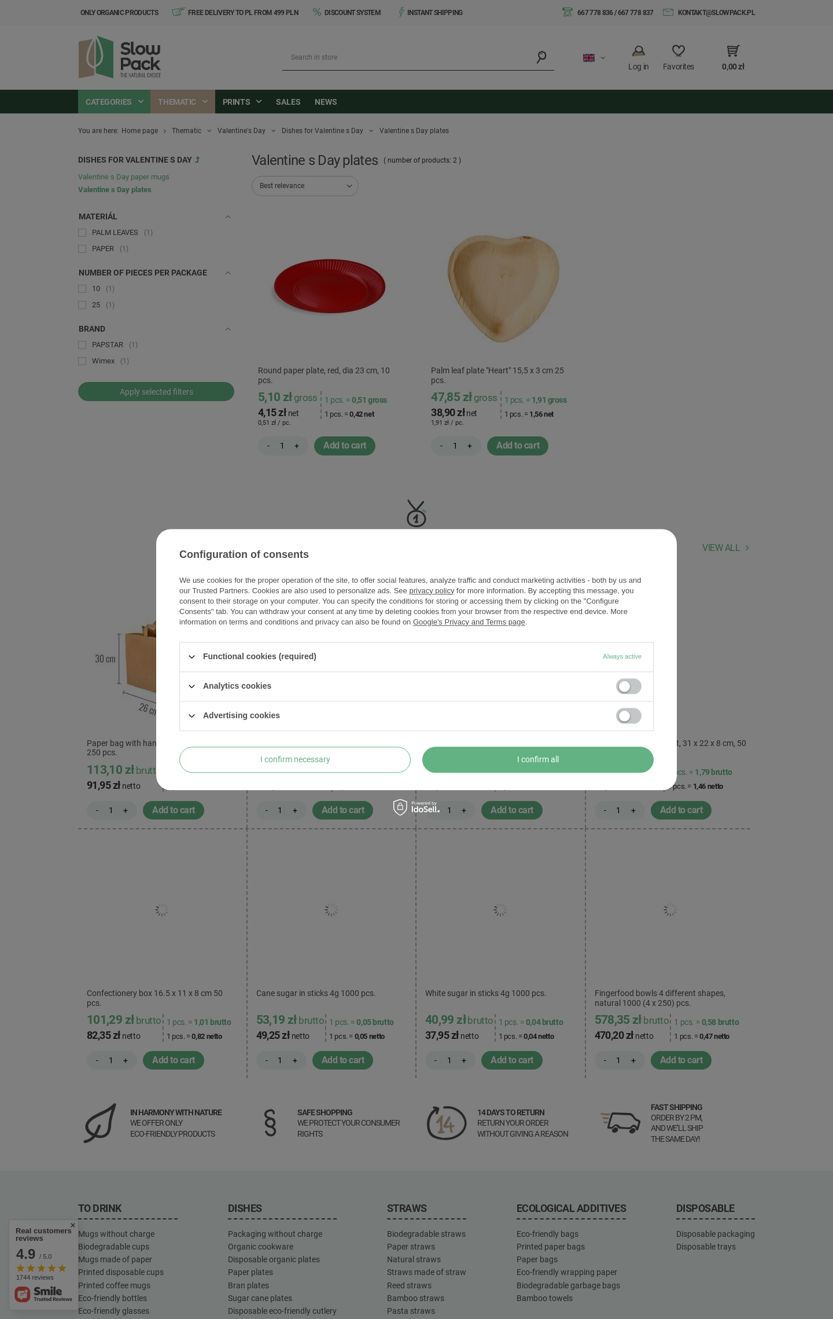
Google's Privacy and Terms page (469, 622)
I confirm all (538, 759)
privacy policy (431, 590)
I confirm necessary (295, 759)
